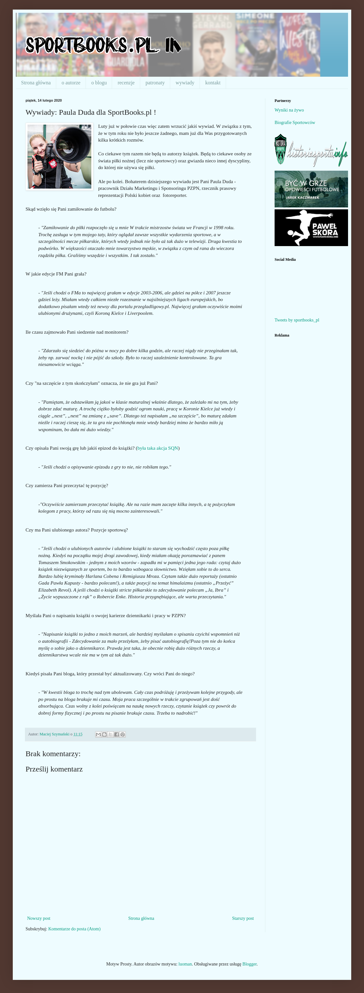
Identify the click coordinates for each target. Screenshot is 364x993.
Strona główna (36, 82)
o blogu (99, 82)
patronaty (155, 82)
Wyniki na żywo (289, 110)
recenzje (126, 82)
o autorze (71, 82)
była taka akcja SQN (157, 448)
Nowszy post (38, 918)
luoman (185, 964)
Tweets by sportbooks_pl (297, 320)
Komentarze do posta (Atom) (74, 929)
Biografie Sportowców (295, 122)
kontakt (213, 82)
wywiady (185, 82)
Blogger (249, 964)
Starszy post (243, 918)
